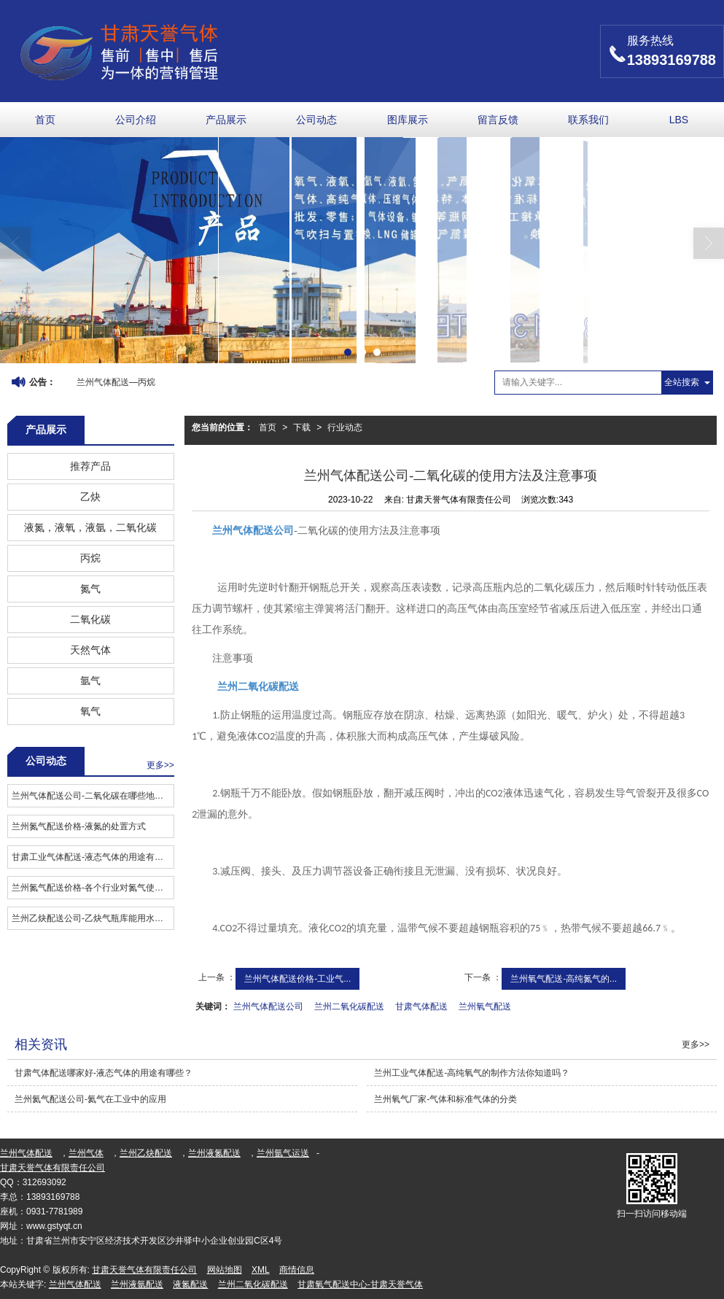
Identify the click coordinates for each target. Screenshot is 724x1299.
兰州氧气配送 (485, 1006)
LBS (678, 119)
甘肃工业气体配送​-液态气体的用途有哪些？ (93, 857)
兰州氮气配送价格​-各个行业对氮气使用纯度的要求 (93, 888)
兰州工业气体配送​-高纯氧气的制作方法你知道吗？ (471, 1073)
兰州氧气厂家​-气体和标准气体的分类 (445, 1099)
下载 (302, 427)
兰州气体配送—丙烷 (116, 382)
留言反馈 (498, 119)
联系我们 (588, 119)
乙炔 (90, 497)
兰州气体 (86, 1153)
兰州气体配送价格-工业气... (297, 979)
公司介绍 (135, 119)
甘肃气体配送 (421, 1006)
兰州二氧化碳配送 (349, 1006)
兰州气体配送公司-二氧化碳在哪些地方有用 (93, 796)
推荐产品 (90, 466)
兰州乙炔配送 (146, 1153)
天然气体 (90, 650)
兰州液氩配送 (137, 1284)
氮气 (90, 588)
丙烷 (90, 558)
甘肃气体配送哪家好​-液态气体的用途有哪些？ (103, 1073)
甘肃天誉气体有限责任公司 (52, 1168)
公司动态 (316, 119)
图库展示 (407, 119)
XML (261, 1270)
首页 (45, 119)
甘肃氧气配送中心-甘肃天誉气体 (360, 1284)
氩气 (90, 680)
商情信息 (296, 1270)
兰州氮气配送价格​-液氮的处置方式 (79, 826)
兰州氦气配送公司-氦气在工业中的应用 (90, 1099)
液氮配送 (190, 1284)
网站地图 (224, 1270)
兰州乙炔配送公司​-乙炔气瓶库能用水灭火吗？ (93, 918)
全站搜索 (681, 382)
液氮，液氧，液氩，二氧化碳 (90, 527)
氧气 (90, 711)
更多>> (160, 765)
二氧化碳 (90, 619)
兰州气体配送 (26, 1153)
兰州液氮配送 (214, 1153)
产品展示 (226, 119)
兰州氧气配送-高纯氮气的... (563, 979)
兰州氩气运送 (283, 1153)
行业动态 (344, 427)
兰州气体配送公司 (268, 1006)
